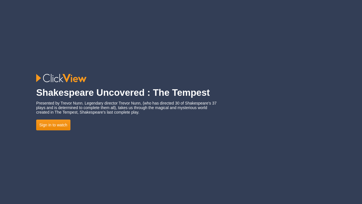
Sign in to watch (53, 125)
